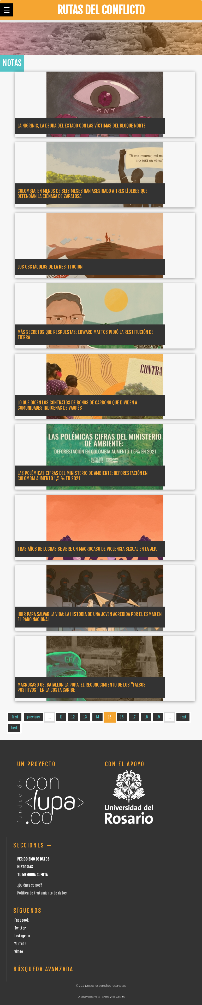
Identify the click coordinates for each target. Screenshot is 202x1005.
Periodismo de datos (33, 859)
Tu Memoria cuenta (32, 875)
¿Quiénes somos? (29, 885)
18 (146, 717)
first (14, 717)
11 (61, 717)
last (14, 728)
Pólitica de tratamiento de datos (42, 893)
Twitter (20, 928)
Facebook (21, 920)
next (183, 717)
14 (97, 717)
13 (85, 717)
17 (134, 717)
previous (33, 717)
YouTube (20, 944)
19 (158, 717)
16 (122, 717)
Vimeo (18, 951)
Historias (25, 867)
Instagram (22, 936)
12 (73, 717)
